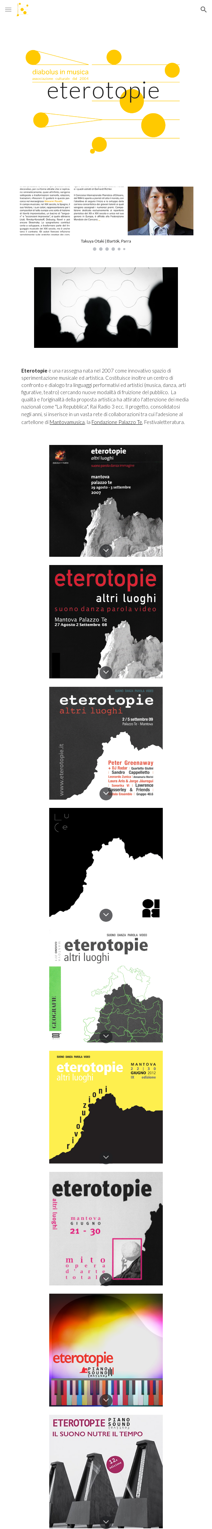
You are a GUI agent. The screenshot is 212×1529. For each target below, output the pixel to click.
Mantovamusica (67, 422)
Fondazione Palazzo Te (117, 422)
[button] (8, 9)
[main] (106, 89)
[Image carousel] (106, 219)
